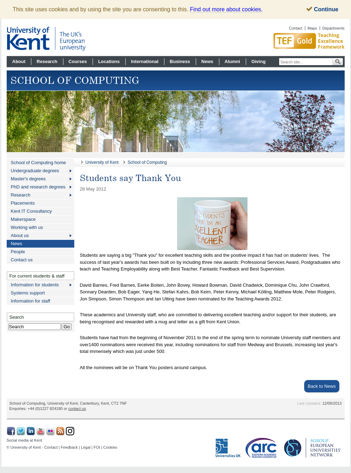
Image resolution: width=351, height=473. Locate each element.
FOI (97, 447)
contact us (77, 408)
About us (20, 235)
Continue (322, 9)
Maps (312, 28)
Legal (85, 447)
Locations (109, 61)
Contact (295, 28)
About (19, 61)
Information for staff (30, 301)
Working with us (27, 227)
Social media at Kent (24, 440)
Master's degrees (28, 178)
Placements (23, 203)
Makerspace (23, 219)
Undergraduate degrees (35, 170)
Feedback (69, 447)
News (207, 61)
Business (180, 61)
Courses (78, 61)
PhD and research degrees (38, 186)
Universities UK (228, 448)
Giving (258, 61)
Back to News (322, 386)
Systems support (28, 292)
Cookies (110, 447)
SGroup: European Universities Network (312, 448)
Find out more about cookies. (226, 9)
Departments (333, 28)
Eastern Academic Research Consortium (263, 448)
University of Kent (102, 162)
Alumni (232, 61)
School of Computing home (38, 162)
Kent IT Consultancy (31, 211)
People (18, 251)
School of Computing (147, 162)
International (144, 61)
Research (47, 61)
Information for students (35, 284)
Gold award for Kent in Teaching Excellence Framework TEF (283, 41)
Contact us (22, 259)
